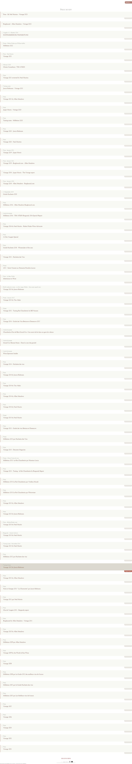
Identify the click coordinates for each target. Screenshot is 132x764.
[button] (70, 761)
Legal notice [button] (65, 761)
